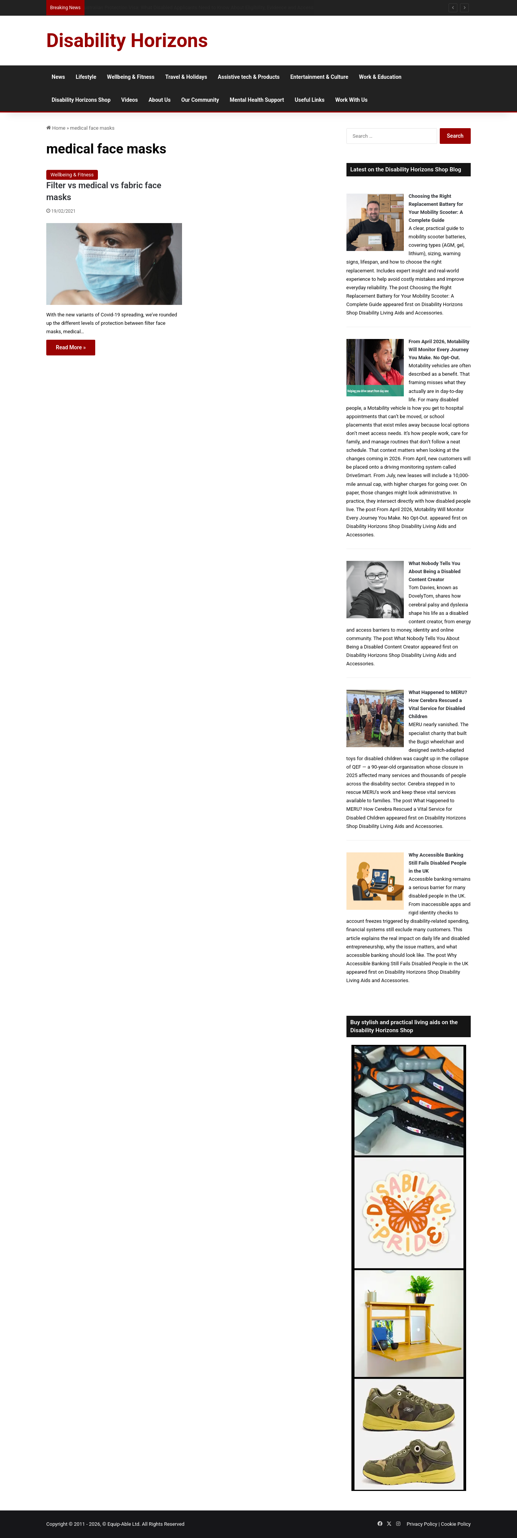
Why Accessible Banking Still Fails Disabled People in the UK (438, 863)
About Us (159, 100)
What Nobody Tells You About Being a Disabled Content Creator (435, 571)
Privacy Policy (421, 1524)
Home (55, 128)
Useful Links (310, 100)
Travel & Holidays (186, 77)
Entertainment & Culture (319, 77)
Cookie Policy (456, 1524)
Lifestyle (86, 77)
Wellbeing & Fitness (130, 77)
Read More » (71, 347)
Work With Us (351, 100)
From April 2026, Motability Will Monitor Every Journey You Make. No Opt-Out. (439, 349)
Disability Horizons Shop (81, 100)
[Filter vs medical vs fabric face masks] (114, 264)
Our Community (200, 100)
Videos (129, 100)
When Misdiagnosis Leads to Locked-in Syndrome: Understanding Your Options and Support (183, 7)
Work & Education (380, 77)
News (58, 77)
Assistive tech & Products (249, 77)
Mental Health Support (257, 100)
